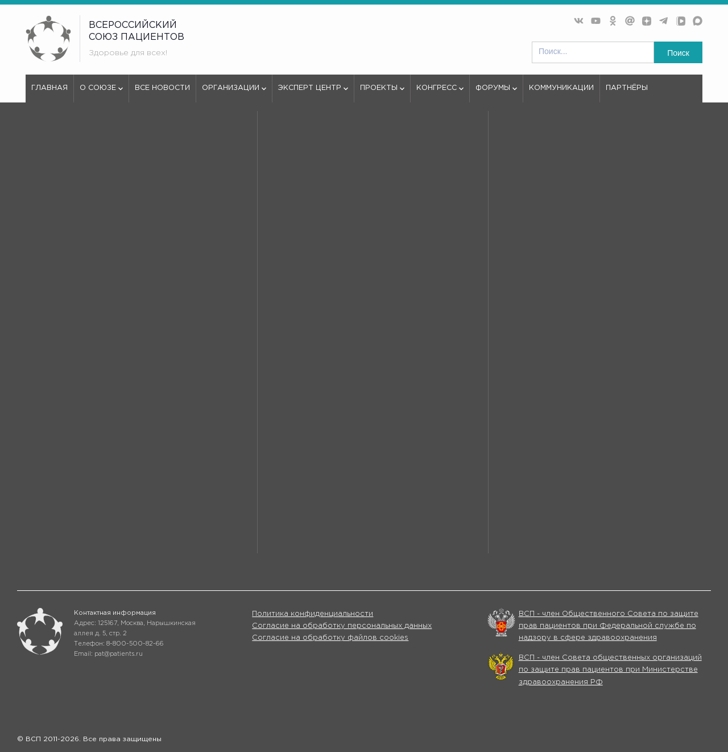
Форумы (496, 93)
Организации (234, 93)
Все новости (162, 88)
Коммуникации (561, 88)
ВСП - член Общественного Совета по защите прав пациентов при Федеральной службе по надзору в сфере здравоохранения (608, 626)
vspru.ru (40, 145)
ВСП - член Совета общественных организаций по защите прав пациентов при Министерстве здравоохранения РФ (610, 670)
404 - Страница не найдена (118, 145)
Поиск (678, 52)
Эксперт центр (313, 93)
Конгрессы (477, 534)
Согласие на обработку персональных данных (342, 626)
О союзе (101, 93)
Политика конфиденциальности (312, 614)
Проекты (382, 93)
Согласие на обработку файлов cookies (330, 638)
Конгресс (440, 93)
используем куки (74, 403)
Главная (49, 88)
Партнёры (627, 88)
